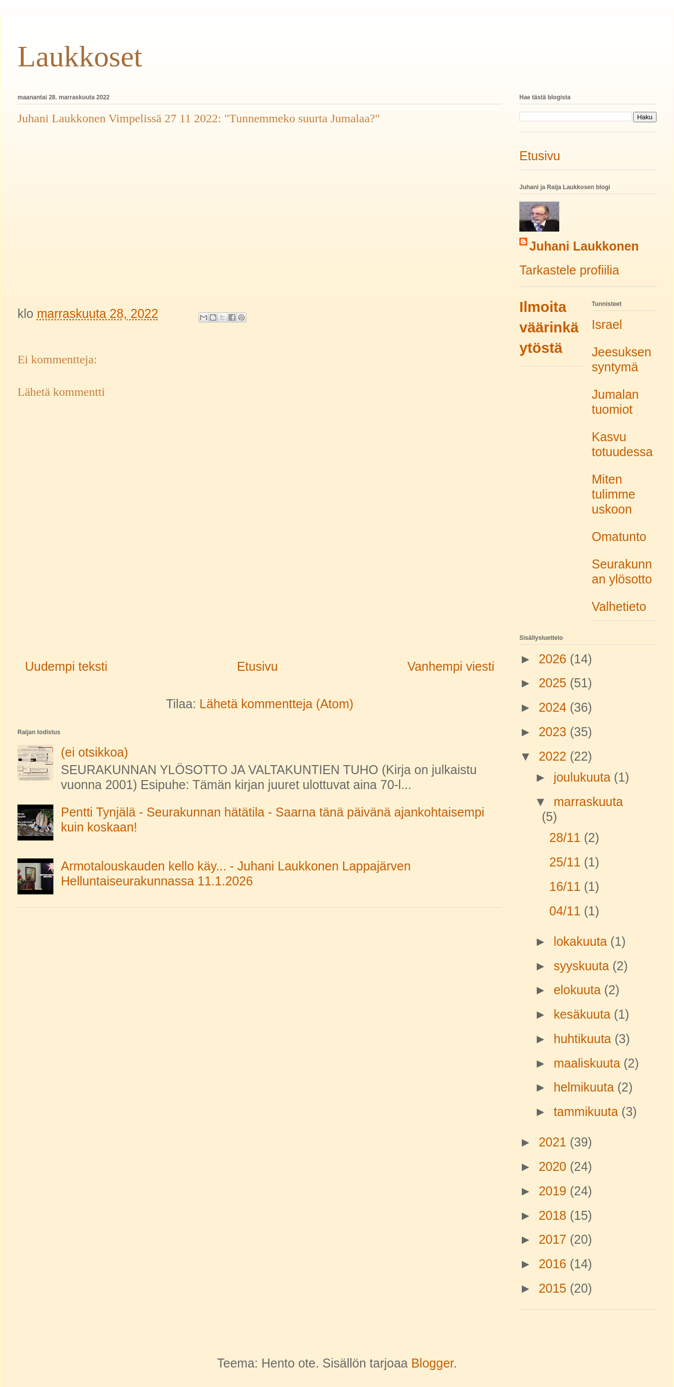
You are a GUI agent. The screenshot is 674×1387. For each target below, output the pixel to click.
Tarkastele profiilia (569, 270)
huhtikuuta (584, 1039)
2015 (554, 1288)
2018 (554, 1215)
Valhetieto (619, 606)
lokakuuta (582, 941)
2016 (554, 1264)
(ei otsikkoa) (94, 752)
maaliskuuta (589, 1063)
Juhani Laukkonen (584, 246)
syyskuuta (583, 966)
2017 (554, 1239)
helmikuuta (586, 1087)
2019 (554, 1191)
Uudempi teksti (66, 666)
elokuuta (579, 990)
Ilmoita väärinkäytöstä (549, 327)
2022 (554, 756)
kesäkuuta (584, 1014)
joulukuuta (584, 777)
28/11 (566, 837)
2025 (554, 683)
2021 (554, 1142)
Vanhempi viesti (450, 666)
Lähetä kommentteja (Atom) (276, 704)
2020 (554, 1166)
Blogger (432, 1363)
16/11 (566, 886)
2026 (554, 659)
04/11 (566, 911)
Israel (607, 324)
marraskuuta (588, 802)
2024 (554, 707)
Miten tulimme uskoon (614, 494)
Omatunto (619, 537)
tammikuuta (588, 1111)
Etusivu (257, 666)
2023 (554, 732)
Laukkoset (79, 56)
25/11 (566, 862)
